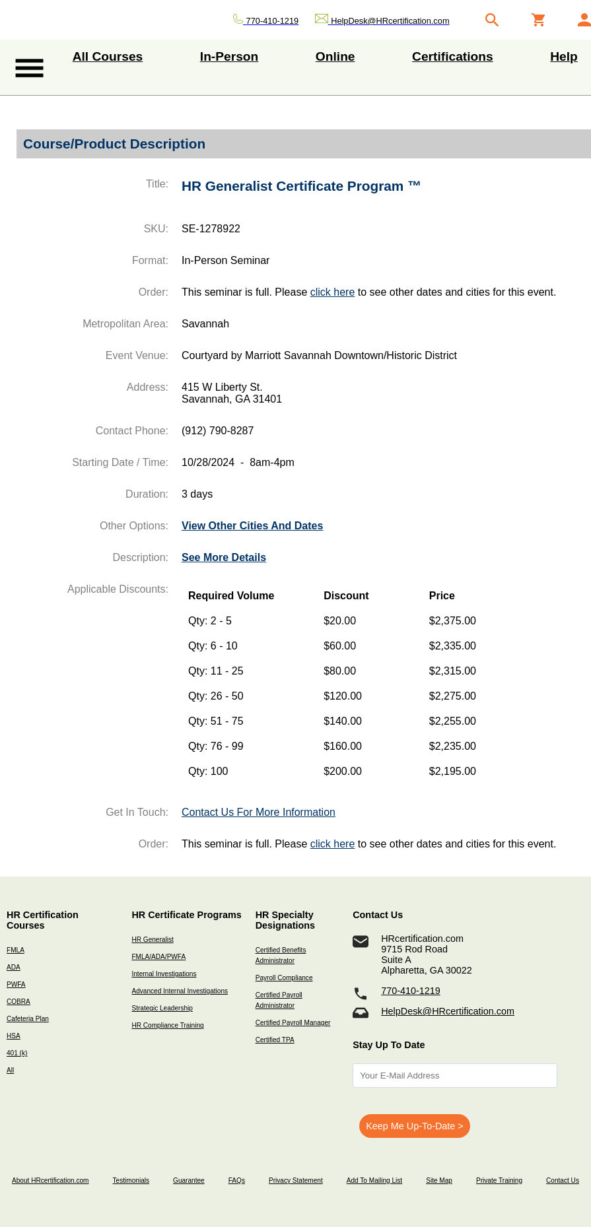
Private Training (499, 1180)
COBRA (18, 1001)
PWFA (16, 984)
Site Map (439, 1180)
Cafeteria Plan (28, 1018)
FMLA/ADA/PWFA (158, 956)
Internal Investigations (163, 974)
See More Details (224, 557)
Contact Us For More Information (258, 812)
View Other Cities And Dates (252, 525)
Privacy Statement (296, 1180)
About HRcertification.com (50, 1180)
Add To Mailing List (374, 1180)
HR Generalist (152, 939)
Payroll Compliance (284, 977)
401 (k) (17, 1053)
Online (335, 56)
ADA (13, 967)
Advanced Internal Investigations (179, 991)
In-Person (229, 56)
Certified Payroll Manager (293, 1022)
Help (564, 56)
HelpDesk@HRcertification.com (447, 1011)
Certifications (452, 56)
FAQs (236, 1180)
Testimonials (131, 1180)
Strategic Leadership (161, 1008)
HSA (13, 1036)
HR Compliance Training (167, 1025)
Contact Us (562, 1180)
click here (332, 292)
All (10, 1070)
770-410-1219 (410, 990)
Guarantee (189, 1180)
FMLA (15, 950)
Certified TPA (275, 1040)
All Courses (108, 56)
